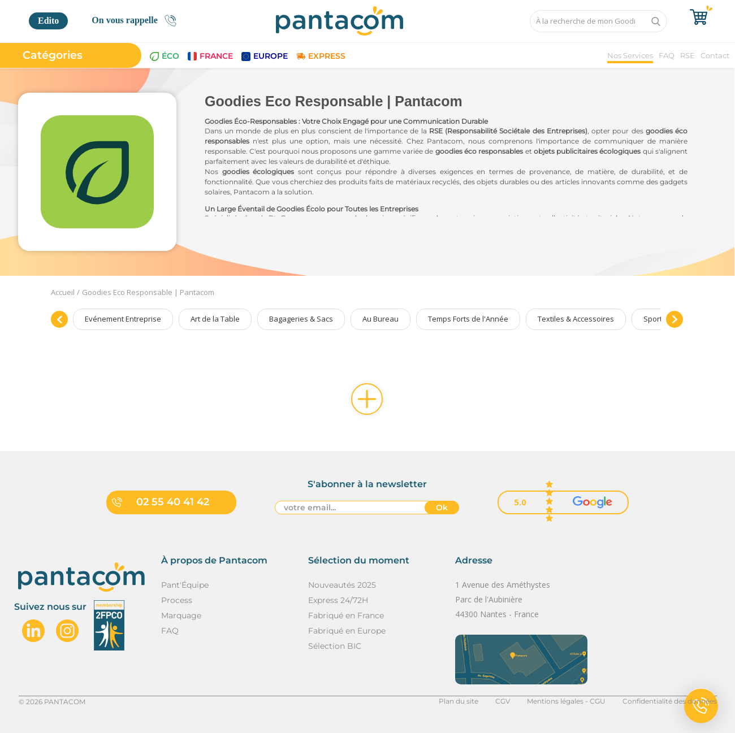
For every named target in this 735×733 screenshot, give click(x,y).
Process (176, 600)
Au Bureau (380, 319)
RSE (687, 55)
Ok (442, 507)
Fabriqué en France (346, 615)
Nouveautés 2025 (342, 585)
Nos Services (630, 55)
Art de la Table (215, 319)
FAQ (667, 55)
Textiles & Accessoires (576, 319)
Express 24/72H (338, 600)
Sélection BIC (334, 646)
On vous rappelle (137, 20)
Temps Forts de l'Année (468, 319)
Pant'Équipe (185, 585)
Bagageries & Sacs (301, 319)
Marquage (181, 615)
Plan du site (458, 701)
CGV (502, 701)
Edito (48, 20)
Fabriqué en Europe (347, 631)
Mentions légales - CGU (566, 701)
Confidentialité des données (669, 701)
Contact (715, 55)
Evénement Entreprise (123, 319)
